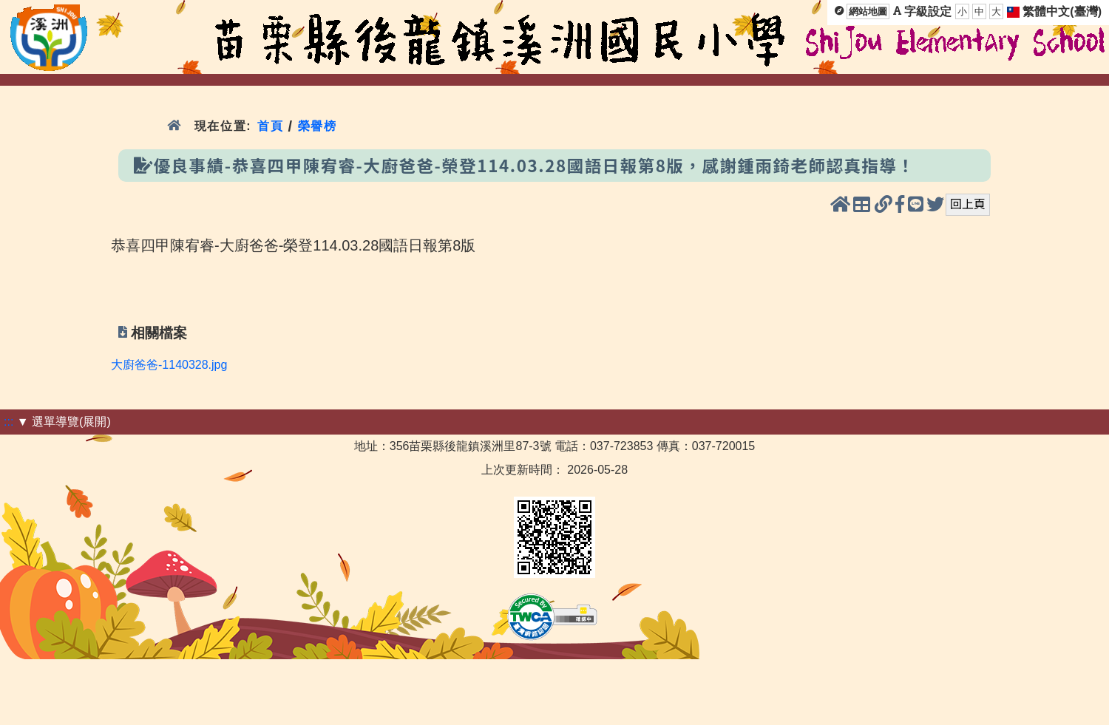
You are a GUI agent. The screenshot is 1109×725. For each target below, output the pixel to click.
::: (8, 421)
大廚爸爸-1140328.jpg (169, 364)
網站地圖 (868, 11)
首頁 (270, 126)
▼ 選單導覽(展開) (64, 421)
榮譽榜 (318, 126)
